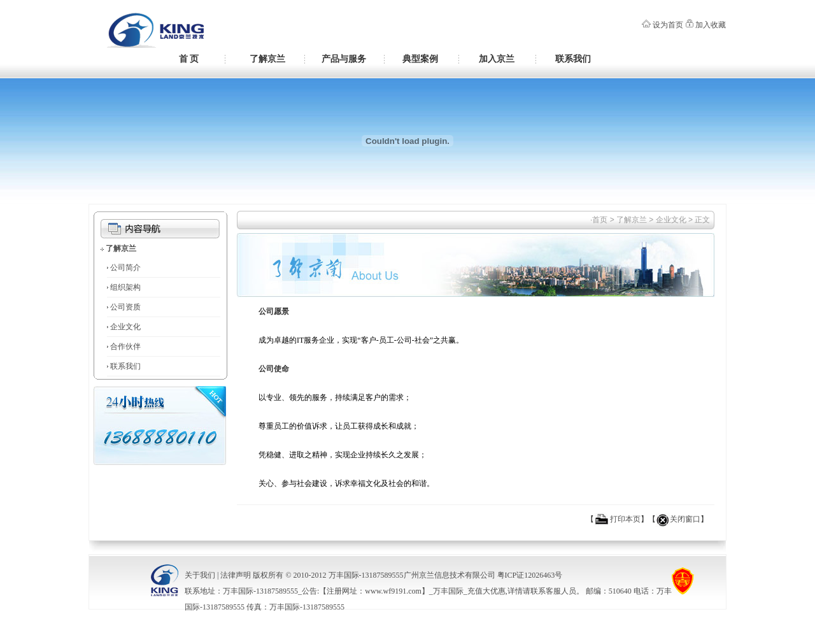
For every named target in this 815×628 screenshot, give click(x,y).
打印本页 (625, 519)
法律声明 (235, 575)
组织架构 (125, 287)
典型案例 (420, 59)
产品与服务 (344, 59)
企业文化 (125, 326)
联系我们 (573, 59)
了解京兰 (267, 59)
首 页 (189, 59)
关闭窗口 (685, 519)
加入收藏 (710, 24)
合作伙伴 (125, 346)
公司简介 (125, 267)
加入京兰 (496, 59)
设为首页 (668, 24)
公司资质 (125, 307)
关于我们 (200, 575)
